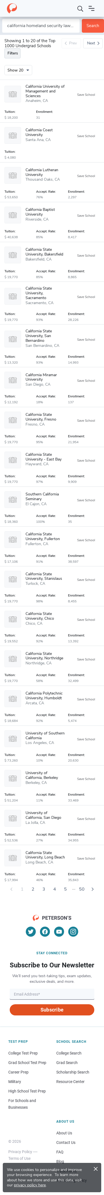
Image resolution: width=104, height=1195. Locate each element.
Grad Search (67, 1062)
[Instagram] (73, 932)
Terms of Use (19, 1158)
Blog (60, 1161)
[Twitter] (31, 932)
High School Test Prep (27, 1091)
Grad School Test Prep (27, 1062)
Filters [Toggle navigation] (12, 53)
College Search (69, 1053)
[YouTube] (59, 932)
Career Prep (18, 1072)
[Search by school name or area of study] (41, 26)
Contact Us (65, 1142)
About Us (64, 1133)
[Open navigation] (91, 8)
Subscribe (52, 1010)
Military (14, 1081)
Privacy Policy (20, 1151)
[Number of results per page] (18, 70)
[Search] (80, 8)
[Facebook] (45, 932)
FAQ (60, 1152)
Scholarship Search (72, 1072)
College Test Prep (23, 1053)
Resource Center (70, 1081)
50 (82, 889)
